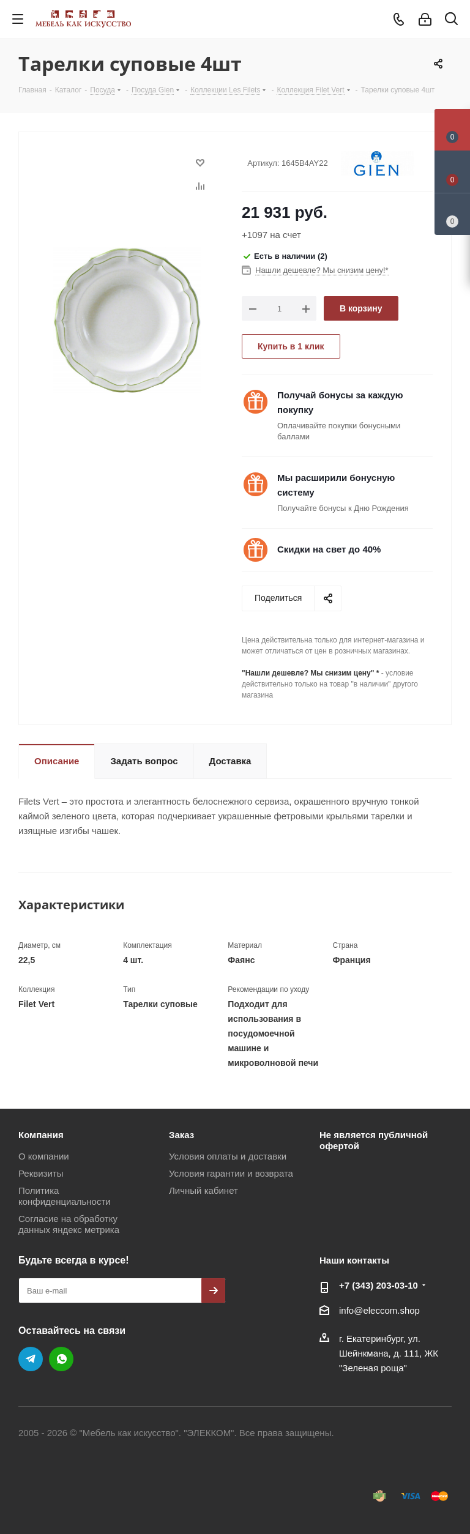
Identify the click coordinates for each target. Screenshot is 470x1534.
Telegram (30, 1359)
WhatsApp (61, 1359)
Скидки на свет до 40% (329, 549)
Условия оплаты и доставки (227, 1156)
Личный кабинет (203, 1190)
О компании (43, 1156)
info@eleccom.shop (379, 1310)
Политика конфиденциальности (64, 1196)
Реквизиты (41, 1173)
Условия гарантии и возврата (231, 1173)
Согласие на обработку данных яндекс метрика (68, 1224)
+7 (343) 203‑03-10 (378, 1285)
